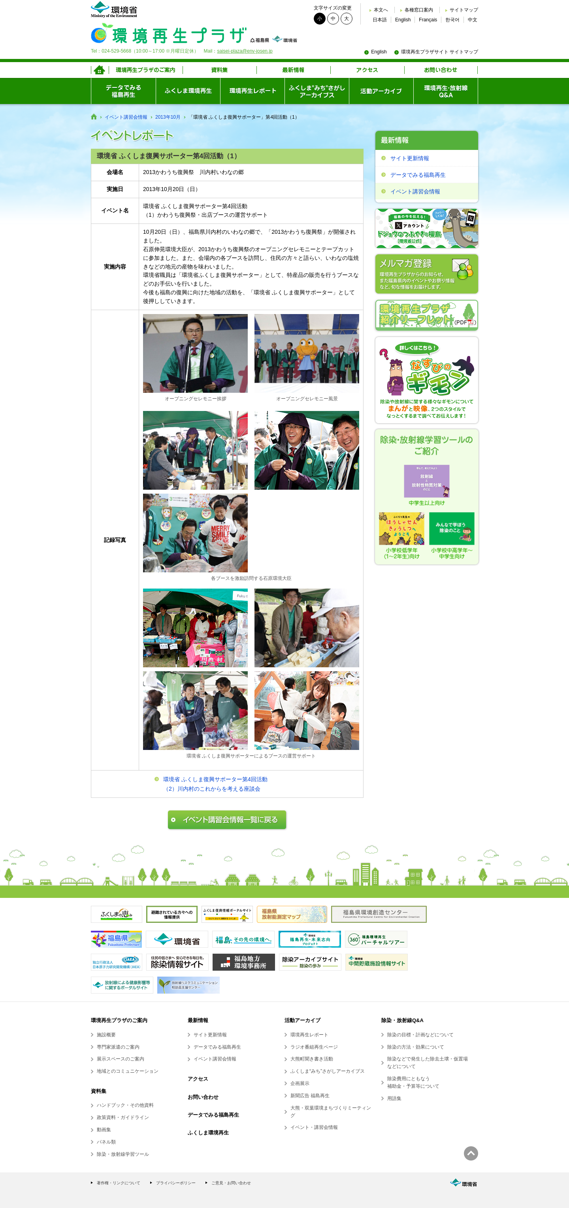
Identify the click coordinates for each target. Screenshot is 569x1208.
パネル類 (106, 1142)
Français (428, 20)
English (403, 20)
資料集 (98, 1091)
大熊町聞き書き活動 (311, 1059)
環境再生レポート (309, 1035)
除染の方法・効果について (415, 1047)
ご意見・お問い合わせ (231, 1183)
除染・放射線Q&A (402, 1020)
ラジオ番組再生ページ (314, 1047)
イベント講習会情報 (126, 117)
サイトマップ (464, 10)
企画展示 (299, 1083)
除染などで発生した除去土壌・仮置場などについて (427, 1062)
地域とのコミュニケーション (127, 1071)
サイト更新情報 (409, 158)
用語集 (394, 1098)
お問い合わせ (203, 1097)
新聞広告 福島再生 (310, 1095)
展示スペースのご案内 (120, 1059)
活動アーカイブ (302, 1020)
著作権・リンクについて (118, 1183)
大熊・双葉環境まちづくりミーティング (330, 1111)
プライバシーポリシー (176, 1183)
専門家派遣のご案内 (118, 1047)
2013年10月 (168, 117)
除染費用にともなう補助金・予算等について (413, 1082)
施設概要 (106, 1035)
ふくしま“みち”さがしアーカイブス (327, 1071)
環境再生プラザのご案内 (119, 1020)
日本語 (380, 20)
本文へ (381, 10)
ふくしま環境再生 (208, 1133)
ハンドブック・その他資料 (125, 1105)
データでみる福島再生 (418, 175)
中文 (472, 20)
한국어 (452, 20)
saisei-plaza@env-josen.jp (244, 51)
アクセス (198, 1079)
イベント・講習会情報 (314, 1127)
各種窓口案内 (419, 10)
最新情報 (198, 1020)
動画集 (104, 1129)
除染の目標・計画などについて (420, 1035)
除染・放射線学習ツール (123, 1154)
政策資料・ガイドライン (123, 1117)
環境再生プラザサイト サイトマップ (439, 52)
